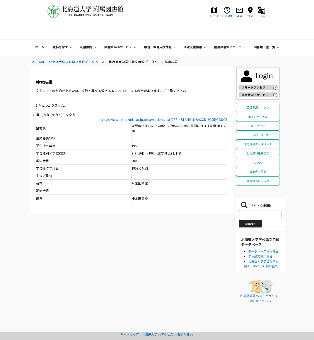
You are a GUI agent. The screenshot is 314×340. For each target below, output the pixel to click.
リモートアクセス (253, 74)
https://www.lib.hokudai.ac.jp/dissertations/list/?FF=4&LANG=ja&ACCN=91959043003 (162, 106)
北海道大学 (151, 321)
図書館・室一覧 (267, 33)
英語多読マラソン (258, 94)
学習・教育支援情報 (160, 33)
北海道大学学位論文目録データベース (260, 229)
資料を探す (63, 33)
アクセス (169, 321)
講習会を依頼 (257, 158)
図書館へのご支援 (258, 167)
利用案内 (88, 33)
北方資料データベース (258, 131)
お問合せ (185, 321)
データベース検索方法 (263, 238)
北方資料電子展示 (258, 140)
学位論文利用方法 (260, 243)
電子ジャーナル (258, 103)
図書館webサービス (255, 81)
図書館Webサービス (120, 33)
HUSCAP (258, 149)
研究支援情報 (195, 33)
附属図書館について (230, 33)
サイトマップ (131, 321)
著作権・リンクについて (157, 337)
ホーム (39, 33)
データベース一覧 (258, 122)
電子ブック (258, 112)
